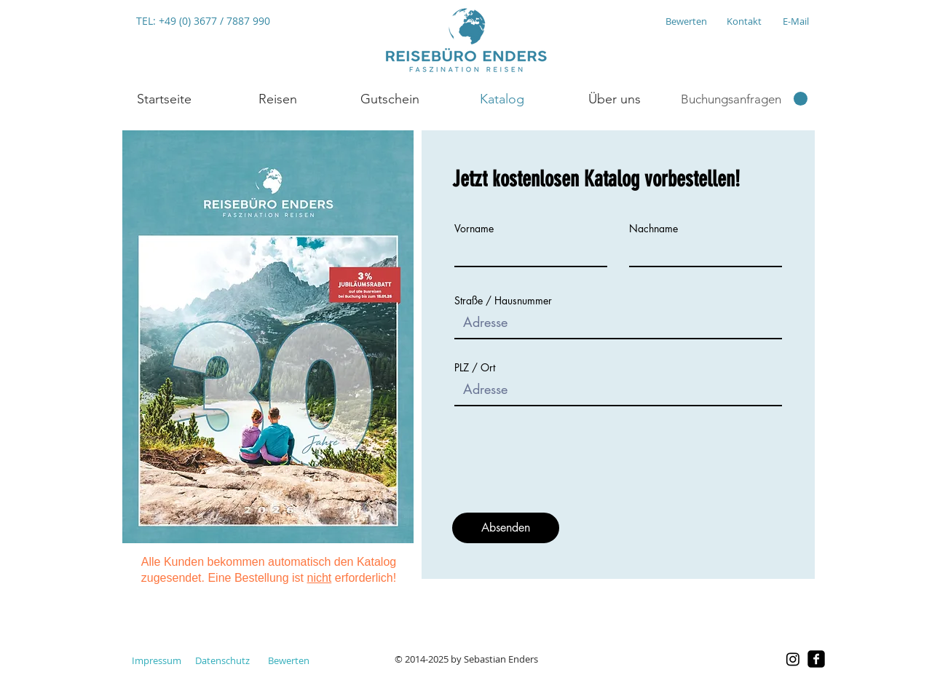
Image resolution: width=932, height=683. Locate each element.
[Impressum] (156, 661)
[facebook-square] (816, 659)
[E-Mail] (795, 21)
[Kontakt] (744, 21)
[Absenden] (505, 528)
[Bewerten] (686, 21)
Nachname (653, 229)
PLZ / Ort (474, 368)
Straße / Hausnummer (503, 301)
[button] (277, 99)
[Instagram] (793, 659)
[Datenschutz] (222, 661)
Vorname (474, 229)
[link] (744, 99)
